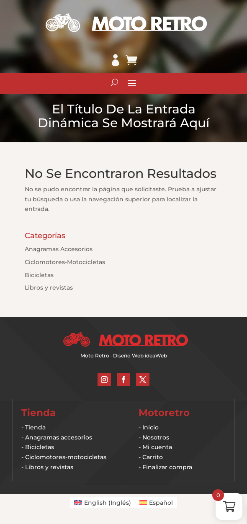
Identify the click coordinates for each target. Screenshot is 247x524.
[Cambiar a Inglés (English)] (102, 502)
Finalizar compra (167, 467)
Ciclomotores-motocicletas (65, 457)
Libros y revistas (49, 287)
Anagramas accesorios (58, 437)
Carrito (152, 457)
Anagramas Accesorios (59, 249)
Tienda (35, 427)
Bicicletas (39, 275)
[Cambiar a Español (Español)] (156, 502)
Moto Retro (94, 355)
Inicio (150, 427)
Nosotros (155, 437)
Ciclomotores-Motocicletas (65, 262)
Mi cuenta (157, 447)
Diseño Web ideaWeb (140, 355)
